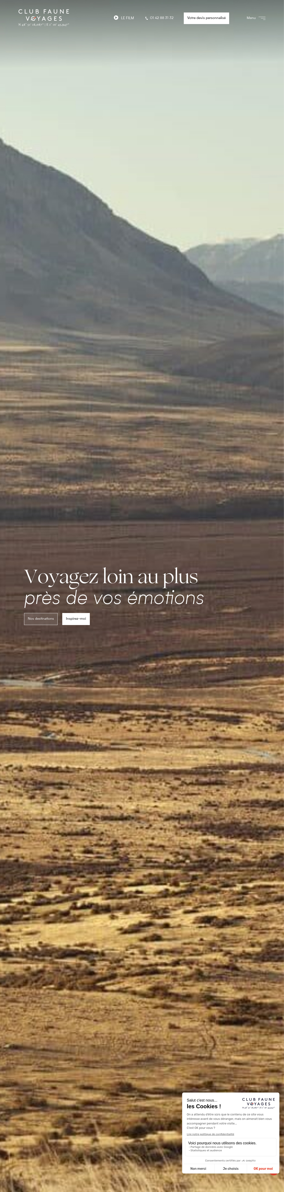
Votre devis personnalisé (206, 18)
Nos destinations (41, 619)
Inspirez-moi (76, 619)
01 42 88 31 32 (159, 18)
